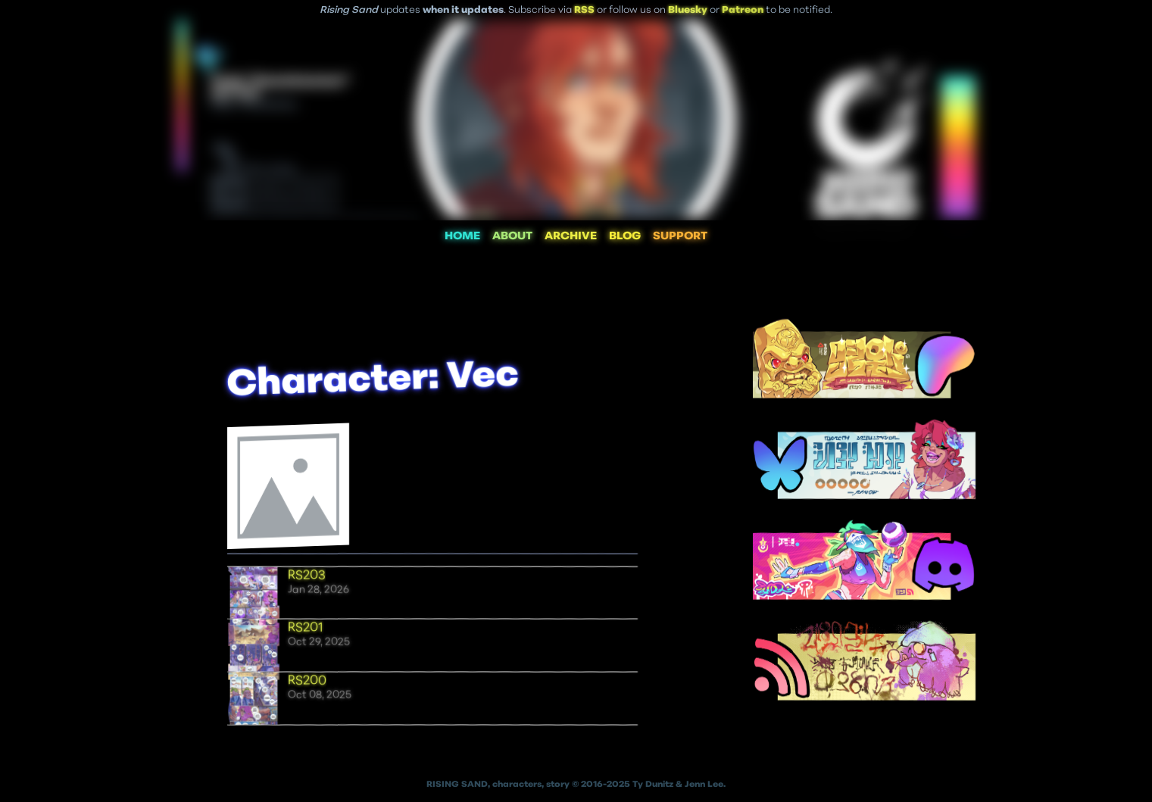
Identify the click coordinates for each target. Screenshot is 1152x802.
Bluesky (687, 10)
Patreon (742, 10)
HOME (462, 236)
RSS (584, 10)
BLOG (625, 236)
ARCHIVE (571, 236)
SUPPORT (680, 236)
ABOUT (512, 236)
